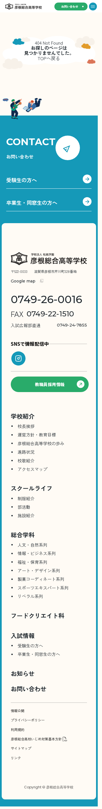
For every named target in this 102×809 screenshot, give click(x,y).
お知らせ (23, 673)
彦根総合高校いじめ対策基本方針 (36, 739)
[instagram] (18, 358)
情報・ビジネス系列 (37, 553)
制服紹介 (26, 498)
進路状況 (26, 452)
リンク (16, 758)
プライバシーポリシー (28, 720)
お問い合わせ (69, 6)
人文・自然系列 (32, 545)
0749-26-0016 (46, 299)
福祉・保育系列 (32, 562)
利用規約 (17, 730)
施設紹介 (26, 515)
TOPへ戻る (49, 58)
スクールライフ (31, 488)
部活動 (24, 507)
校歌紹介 (26, 461)
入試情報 (23, 635)
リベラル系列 (30, 596)
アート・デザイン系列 (39, 570)
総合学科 (23, 534)
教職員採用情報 (59, 384)
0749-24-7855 (49, 325)
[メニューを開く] (93, 6)
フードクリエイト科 (37, 615)
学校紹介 (23, 416)
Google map (23, 281)
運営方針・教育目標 (37, 435)
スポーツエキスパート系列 (43, 588)
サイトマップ (21, 748)
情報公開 (17, 711)
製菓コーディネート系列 (41, 579)
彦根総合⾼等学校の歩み (41, 443)
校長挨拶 (26, 426)
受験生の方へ (49, 180)
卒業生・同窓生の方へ (49, 203)
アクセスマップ (32, 469)
